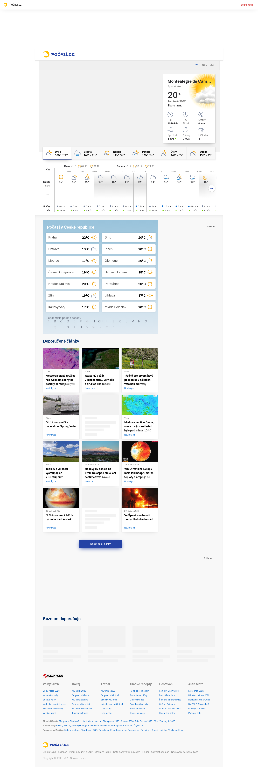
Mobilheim (105, 726)
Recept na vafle (137, 708)
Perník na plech (137, 713)
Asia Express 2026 (143, 721)
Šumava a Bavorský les (170, 700)
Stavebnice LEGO (89, 730)
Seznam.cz (247, 4)
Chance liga (106, 708)
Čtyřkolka (138, 726)
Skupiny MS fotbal (109, 700)
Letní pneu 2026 (196, 691)
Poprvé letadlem (167, 695)
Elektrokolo (93, 726)
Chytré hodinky (159, 730)
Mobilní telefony (71, 730)
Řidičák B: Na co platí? (198, 704)
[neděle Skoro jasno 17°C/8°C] (114, 153)
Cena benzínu (94, 721)
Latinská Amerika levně (170, 708)
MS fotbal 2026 (108, 691)
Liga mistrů (106, 713)
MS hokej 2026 (79, 691)
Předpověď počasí (78, 721)
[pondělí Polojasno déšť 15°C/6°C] (143, 153)
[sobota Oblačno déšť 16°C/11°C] (86, 153)
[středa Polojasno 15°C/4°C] (200, 153)
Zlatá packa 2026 (111, 721)
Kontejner (128, 726)
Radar (145, 752)
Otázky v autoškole (197, 708)
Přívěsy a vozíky (63, 726)
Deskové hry (134, 730)
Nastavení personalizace (184, 752)
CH (100, 321)
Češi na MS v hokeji (81, 704)
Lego (84, 726)
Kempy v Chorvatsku (169, 691)
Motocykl (76, 726)
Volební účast (49, 713)
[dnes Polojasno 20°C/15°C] (57, 153)
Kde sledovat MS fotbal (112, 704)
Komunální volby (51, 695)
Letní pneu (121, 730)
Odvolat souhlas (160, 752)
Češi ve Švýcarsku (167, 704)
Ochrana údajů (103, 752)
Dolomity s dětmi (167, 713)
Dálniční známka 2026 (198, 695)
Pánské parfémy (175, 730)
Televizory (146, 730)
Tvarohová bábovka (139, 704)
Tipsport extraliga (80, 713)
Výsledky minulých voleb (54, 704)
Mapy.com (64, 721)
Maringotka (116, 726)
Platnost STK (194, 713)
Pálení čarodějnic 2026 (164, 721)
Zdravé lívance (137, 700)
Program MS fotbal (110, 695)
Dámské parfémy (107, 730)
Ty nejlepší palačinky (139, 691)
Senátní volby (49, 700)
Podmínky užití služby (81, 752)
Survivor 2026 (127, 721)
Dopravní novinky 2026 (199, 700)
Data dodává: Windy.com (126, 752)
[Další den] (211, 188)
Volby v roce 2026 (51, 691)
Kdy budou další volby (53, 708)
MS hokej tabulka (80, 700)
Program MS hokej (80, 695)
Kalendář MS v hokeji (82, 708)
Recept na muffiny (138, 695)
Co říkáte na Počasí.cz (55, 752)
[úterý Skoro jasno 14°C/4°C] (172, 153)
